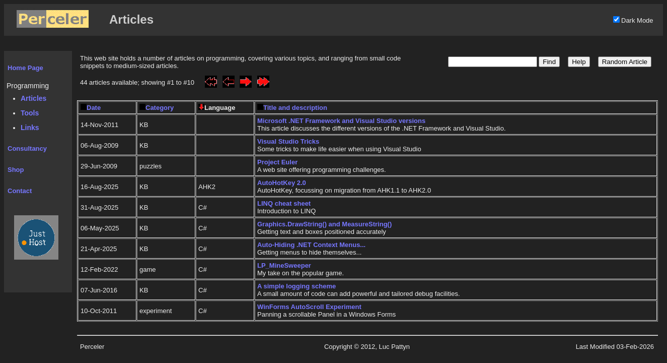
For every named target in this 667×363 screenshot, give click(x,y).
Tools (30, 113)
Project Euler (277, 162)
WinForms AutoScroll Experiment (309, 307)
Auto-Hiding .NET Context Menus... (311, 245)
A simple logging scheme (296, 286)
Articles (33, 98)
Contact (20, 191)
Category (156, 107)
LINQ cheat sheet (284, 203)
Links (30, 128)
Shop (16, 169)
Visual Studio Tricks (288, 141)
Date (91, 107)
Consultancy (27, 148)
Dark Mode (637, 20)
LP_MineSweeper (284, 265)
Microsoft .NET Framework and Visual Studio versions (341, 121)
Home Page (25, 68)
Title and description (292, 107)
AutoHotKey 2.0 (281, 183)
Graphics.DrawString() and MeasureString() (324, 224)
